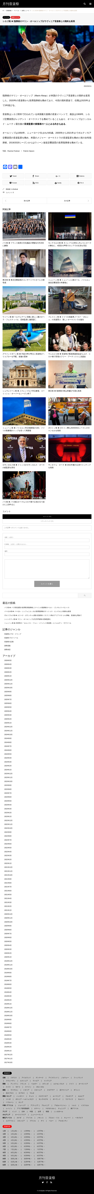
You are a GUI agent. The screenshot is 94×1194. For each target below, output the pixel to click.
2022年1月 (8, 863)
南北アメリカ (8, 1118)
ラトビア (35, 1081)
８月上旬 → (14, 1152)
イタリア (26, 1090)
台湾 (39, 1111)
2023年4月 (8, 805)
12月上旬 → (15, 1165)
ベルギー (34, 1084)
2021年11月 (8, 871)
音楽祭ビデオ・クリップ (12, 634)
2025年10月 (8, 688)
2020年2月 (8, 953)
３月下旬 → (40, 1137)
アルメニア (45, 1105)
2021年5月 (8, 895)
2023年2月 (8, 813)
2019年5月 (8, 988)
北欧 (5, 1078)
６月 (5, 1146)
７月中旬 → (27, 1149)
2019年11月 (8, 965)
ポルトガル (40, 1087)
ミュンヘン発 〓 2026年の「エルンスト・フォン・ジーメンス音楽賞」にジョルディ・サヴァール (37, 623)
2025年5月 (8, 707)
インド (14, 1111)
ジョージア (21, 1105)
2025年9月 (8, 692)
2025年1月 (8, 723)
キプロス (21, 1093)
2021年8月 (8, 883)
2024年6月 (8, 750)
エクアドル (9, 1121)
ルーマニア (56, 1096)
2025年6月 (8, 703)
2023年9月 (8, 785)
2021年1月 (8, 910)
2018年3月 (8, 1043)
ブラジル (32, 1121)
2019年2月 (8, 1000)
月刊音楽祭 (47, 1178)
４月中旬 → (27, 1140)
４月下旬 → (40, 1140)
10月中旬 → (28, 1159)
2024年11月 (8, 731)
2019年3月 (8, 996)
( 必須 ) (9, 537)
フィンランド (78, 1078)
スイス (8, 1087)
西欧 (5, 1084)
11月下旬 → (41, 1162)
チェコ (31, 1096)
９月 (5, 1155)
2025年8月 (8, 695)
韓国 (47, 1111)
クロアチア (50, 1090)
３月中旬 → (27, 1137)
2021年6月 (8, 891)
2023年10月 (8, 781)
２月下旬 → (40, 1134)
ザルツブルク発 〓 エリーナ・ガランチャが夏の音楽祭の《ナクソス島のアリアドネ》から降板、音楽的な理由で (43, 615)
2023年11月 (8, 777)
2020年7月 (8, 934)
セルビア (81, 1096)
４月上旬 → (14, 1140)
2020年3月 (8, 949)
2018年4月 (8, 1039)
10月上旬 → (15, 1159)
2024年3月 (8, 762)
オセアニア (7, 1115)
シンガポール (58, 1111)
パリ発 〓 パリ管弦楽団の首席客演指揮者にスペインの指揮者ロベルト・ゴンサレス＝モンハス (36, 607)
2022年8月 (8, 836)
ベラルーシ (9, 1102)
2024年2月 (8, 766)
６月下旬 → (40, 1146)
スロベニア (38, 1090)
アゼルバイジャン (60, 1105)
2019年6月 (8, 984)
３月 (5, 1137)
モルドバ (81, 1099)
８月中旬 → (27, 1152)
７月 (5, 1149)
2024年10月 (8, 734)
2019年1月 (8, 1004)
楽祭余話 (7, 649)
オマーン (37, 1108)
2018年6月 (8, 1031)
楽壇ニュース (15, 17)
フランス (23, 1084)
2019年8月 (8, 976)
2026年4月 (8, 664)
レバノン (9, 1108)
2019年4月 (8, 992)
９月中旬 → (27, 1155)
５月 (5, 1143)
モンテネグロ (43, 1099)
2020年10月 (8, 922)
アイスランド (52, 1078)
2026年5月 (8, 660)
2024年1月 (8, 770)
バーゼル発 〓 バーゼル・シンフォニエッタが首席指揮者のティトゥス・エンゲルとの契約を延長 (37, 611)
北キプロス (9, 1093)
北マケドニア (64, 1090)
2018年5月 (8, 1035)
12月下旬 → (41, 1165)
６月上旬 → (14, 1146)
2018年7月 (8, 1027)
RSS (51, 1182)
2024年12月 (8, 727)
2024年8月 (8, 742)
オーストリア (83, 1084)
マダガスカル (49, 1108)
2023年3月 (8, 809)
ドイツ (71, 1084)
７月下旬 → (40, 1149)
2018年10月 (8, 1015)
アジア (6, 1111)
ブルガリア (69, 1096)
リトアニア (47, 1081)
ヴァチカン (14, 1090)
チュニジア (62, 1108)
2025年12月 (8, 680)
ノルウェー (65, 1078)
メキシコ (40, 1118)
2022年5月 (8, 848)
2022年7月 (8, 840)
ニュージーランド (37, 1115)
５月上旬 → (14, 1143)
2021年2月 (8, 906)
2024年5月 (8, 754)
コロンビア (21, 1121)
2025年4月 (8, 711)
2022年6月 (8, 844)
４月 (5, 1140)
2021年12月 (8, 867)
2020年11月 (8, 918)
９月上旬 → (14, 1155)
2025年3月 (8, 715)
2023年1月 (8, 816)
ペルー (51, 1121)
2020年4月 (8, 945)
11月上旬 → (15, 1162)
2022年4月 (8, 852)
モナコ (18, 1087)
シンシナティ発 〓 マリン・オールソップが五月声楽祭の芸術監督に (27, 619)
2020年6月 (8, 937)
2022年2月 (8, 859)
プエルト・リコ (54, 1118)
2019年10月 (8, 969)
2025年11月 (8, 684)
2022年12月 (8, 820)
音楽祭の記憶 (9, 642)
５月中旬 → (27, 1143)
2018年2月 (8, 1047)
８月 (5, 1152)
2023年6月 (8, 797)
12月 (5, 1165)
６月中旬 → (27, 1146)
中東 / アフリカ (9, 1105)
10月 (5, 1159)
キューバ (67, 1118)
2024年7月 (8, 746)
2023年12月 (8, 774)
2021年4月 (8, 898)
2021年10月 (8, 875)
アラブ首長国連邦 (23, 1108)
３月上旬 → (14, 1137)
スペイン (28, 1087)
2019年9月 (8, 973)
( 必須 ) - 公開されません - (16, 544)
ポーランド (56, 1099)
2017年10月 (8, 1062)
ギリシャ (76, 1090)
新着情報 (8, 10)
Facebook (47, 1182)
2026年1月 (8, 676)
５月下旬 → (40, 1143)
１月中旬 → (27, 1131)
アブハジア (33, 1105)
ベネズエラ (78, 1118)
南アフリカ (74, 1108)
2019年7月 (8, 980)
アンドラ (13, 1084)
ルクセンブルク (59, 1084)
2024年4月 (8, 758)
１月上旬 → (14, 1131)
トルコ (74, 1105)
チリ (42, 1121)
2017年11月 (8, 1059)
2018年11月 (8, 1012)
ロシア (21, 1102)
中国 (31, 1111)
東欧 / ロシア (8, 1096)
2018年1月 (8, 1051)
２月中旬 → (27, 1134)
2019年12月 (8, 961)
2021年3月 (8, 902)
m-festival (14, 189)
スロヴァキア (43, 1096)
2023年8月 (8, 789)
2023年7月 (8, 793)
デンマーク (39, 1078)
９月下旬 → (40, 1155)
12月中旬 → (28, 1165)
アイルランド (26, 1078)
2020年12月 (8, 914)
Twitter (43, 1182)
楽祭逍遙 (7, 646)
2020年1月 (8, 957)
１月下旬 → (40, 1131)
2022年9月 (8, 832)
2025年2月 (8, 719)
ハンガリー (20, 1096)
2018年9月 (8, 1019)
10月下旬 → (41, 1159)
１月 (5, 1131)
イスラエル (85, 1105)
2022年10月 (8, 828)
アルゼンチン (62, 1121)
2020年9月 (8, 926)
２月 (5, 1134)
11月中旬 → (28, 1162)
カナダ (19, 1118)
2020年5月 (8, 941)
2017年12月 (8, 1055)
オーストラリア (20, 1115)
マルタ (32, 1093)
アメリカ (6, 17)
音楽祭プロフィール (11, 638)
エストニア (24, 1081)
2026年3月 (8, 668)
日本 (23, 1111)
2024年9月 (8, 738)
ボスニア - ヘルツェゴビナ (24, 1099)
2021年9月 (8, 879)
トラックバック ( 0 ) (47, 521)
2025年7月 (8, 699)
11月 (5, 1162)
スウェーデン (10, 1081)
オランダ (45, 1084)
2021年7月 (8, 887)
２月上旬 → (14, 1134)
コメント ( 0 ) (47, 516)
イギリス (13, 1078)
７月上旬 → (14, 1149)
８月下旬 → (40, 1152)
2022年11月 (8, 824)
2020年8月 (8, 930)
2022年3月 (8, 855)
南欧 (5, 1090)
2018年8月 (8, 1023)
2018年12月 (8, 1008)
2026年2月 (8, 672)
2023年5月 (8, 801)
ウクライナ (69, 1099)
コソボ (8, 1099)
